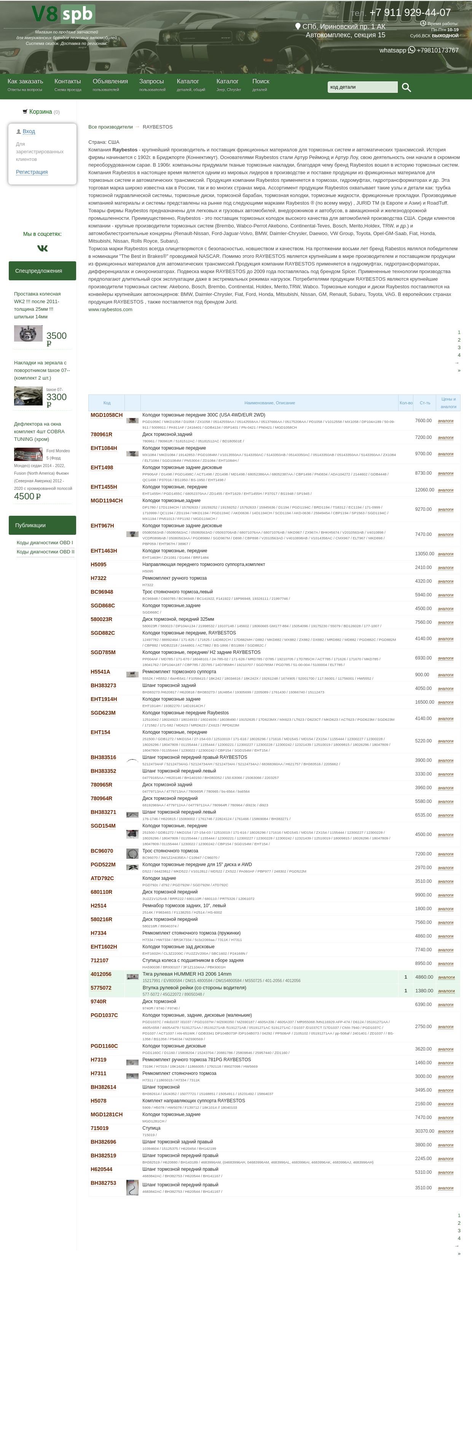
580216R (101, 919)
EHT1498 (102, 467)
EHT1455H (104, 487)
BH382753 (103, 1183)
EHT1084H (104, 448)
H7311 (98, 1073)
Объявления (110, 81)
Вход (29, 131)
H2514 (98, 906)
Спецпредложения (36, 271)
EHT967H (102, 526)
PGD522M (103, 865)
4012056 (101, 974)
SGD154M (103, 826)
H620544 (101, 1169)
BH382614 (103, 1087)
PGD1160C (104, 1046)
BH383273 (103, 685)
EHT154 (100, 732)
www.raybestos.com (110, 309)
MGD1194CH (107, 501)
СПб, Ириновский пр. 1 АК (340, 26)
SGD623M (103, 713)
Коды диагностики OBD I (45, 542)
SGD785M (103, 652)
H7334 (98, 933)
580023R (101, 619)
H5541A (100, 672)
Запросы (151, 81)
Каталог (188, 81)
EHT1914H (104, 699)
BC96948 (102, 592)
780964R (101, 798)
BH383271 (103, 812)
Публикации (28, 525)
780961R (101, 434)
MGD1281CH (107, 1114)
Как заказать (25, 81)
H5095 (98, 564)
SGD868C (103, 605)
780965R (101, 785)
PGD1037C (104, 1015)
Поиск (260, 81)
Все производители (110, 127)
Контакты (67, 81)
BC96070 (102, 851)
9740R (98, 1001)
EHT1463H (104, 551)
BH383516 (103, 757)
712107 (99, 960)
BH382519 (103, 1155)
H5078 (98, 1101)
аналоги (445, 420)
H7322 (98, 578)
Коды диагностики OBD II (46, 552)
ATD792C (102, 878)
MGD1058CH (107, 415)
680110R (101, 892)
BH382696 (103, 1142)
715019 (99, 1128)
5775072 (101, 988)
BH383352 (103, 771)
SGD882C (103, 633)
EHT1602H (104, 947)
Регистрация (32, 172)
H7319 (98, 1060)
